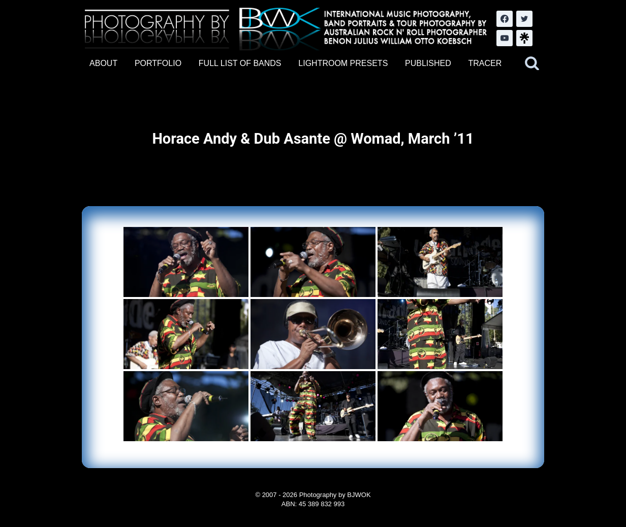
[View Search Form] (532, 63)
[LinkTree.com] (524, 38)
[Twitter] (524, 19)
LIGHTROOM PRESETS (343, 63)
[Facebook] (504, 19)
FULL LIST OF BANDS (240, 63)
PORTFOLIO (158, 63)
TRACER (485, 63)
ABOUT (103, 63)
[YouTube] (504, 38)
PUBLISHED (428, 63)
